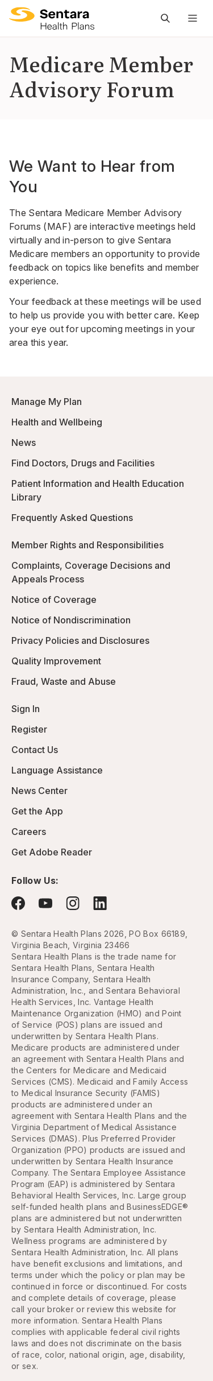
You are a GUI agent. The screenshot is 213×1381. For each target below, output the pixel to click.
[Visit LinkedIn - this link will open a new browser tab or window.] (100, 902)
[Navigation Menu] (192, 18)
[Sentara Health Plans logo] (51, 18)
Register (29, 729)
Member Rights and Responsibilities (87, 545)
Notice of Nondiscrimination (71, 620)
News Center (39, 790)
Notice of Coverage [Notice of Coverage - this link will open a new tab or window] (54, 599)
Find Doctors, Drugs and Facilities (82, 463)
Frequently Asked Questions (72, 517)
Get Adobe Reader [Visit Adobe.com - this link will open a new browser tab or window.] (51, 852)
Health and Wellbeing (56, 422)
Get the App (37, 811)
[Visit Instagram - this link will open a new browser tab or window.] (73, 902)
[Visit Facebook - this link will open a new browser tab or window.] (18, 903)
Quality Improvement (56, 661)
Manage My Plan (46, 401)
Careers (28, 831)
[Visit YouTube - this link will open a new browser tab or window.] (45, 903)
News (23, 442)
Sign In (25, 708)
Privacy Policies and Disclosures (80, 640)
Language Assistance (57, 770)
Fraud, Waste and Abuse (63, 681)
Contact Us (34, 749)
